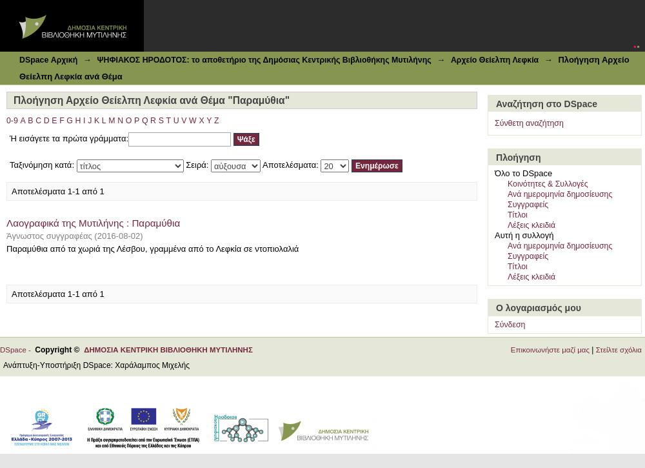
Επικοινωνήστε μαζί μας (550, 350)
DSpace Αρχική (48, 60)
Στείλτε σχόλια (619, 350)
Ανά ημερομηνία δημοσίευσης (560, 194)
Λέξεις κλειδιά (531, 225)
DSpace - (17, 350)
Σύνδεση (510, 324)
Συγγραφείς (528, 204)
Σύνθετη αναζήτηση (529, 123)
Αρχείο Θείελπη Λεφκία (495, 60)
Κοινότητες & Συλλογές (548, 183)
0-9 (12, 120)
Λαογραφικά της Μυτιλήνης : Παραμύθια (93, 223)
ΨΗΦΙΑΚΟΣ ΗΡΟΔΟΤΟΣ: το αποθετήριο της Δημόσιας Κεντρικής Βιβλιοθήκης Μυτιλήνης (264, 60)
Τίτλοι (518, 214)
